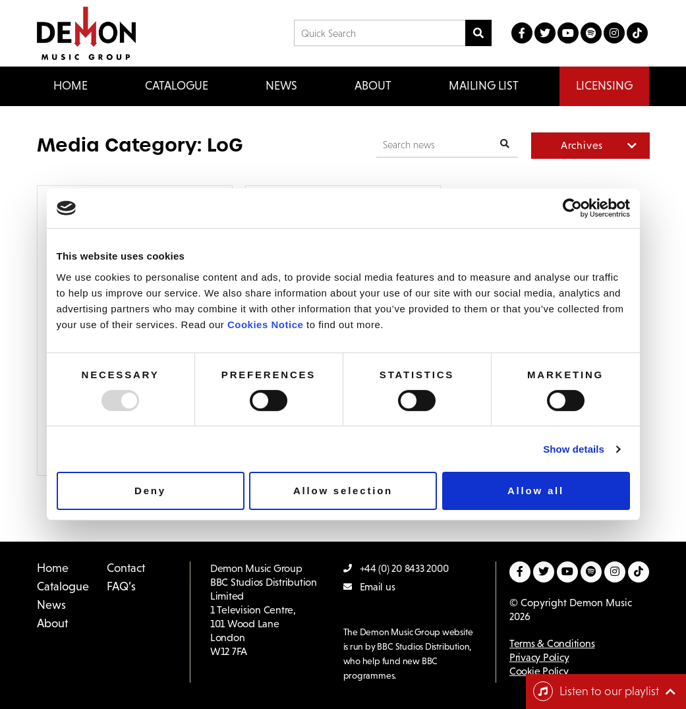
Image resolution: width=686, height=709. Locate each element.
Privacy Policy (539, 657)
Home (70, 85)
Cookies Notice (265, 323)
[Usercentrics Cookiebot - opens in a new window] (572, 208)
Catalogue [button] (176, 85)
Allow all (535, 490)
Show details (573, 449)
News (281, 85)
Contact (126, 568)
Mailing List (484, 85)
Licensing (604, 85)
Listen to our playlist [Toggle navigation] (596, 691)
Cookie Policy (539, 671)
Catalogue (63, 586)
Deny (150, 490)
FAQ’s (121, 586)
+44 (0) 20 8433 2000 (396, 568)
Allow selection (343, 490)
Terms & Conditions (551, 643)
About (373, 85)
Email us (369, 586)
